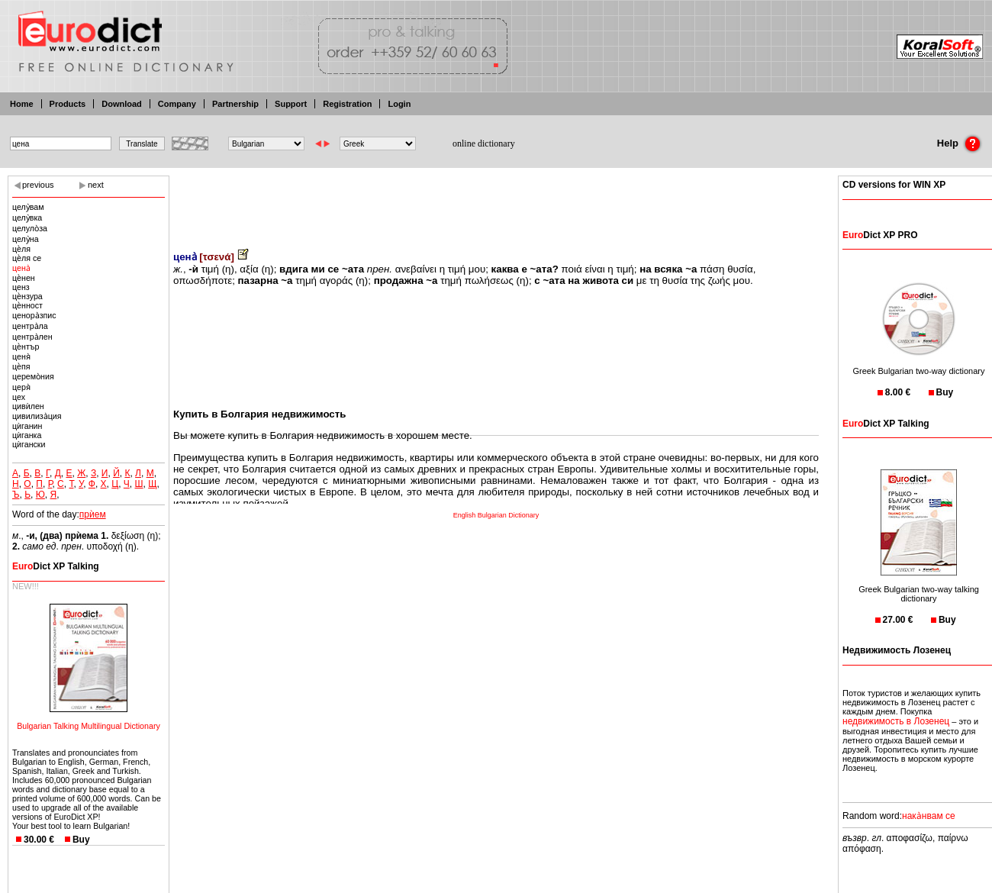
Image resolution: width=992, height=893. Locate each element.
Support (291, 103)
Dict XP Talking (55, 566)
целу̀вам (28, 206)
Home (22, 103)
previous (38, 184)
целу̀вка (27, 217)
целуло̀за (29, 228)
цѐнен (23, 277)
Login (399, 103)
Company (177, 103)
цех (18, 396)
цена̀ (21, 267)
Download (121, 103)
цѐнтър (25, 346)
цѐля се (26, 258)
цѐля (21, 248)
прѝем (92, 514)
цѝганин (27, 425)
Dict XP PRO (879, 235)
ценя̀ (21, 356)
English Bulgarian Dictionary (496, 515)
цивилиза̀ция (37, 416)
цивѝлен (28, 406)
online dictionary (484, 143)
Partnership (235, 103)
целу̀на (25, 238)
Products (68, 103)
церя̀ (21, 387)
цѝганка (26, 435)
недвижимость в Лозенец (895, 721)
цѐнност (27, 305)
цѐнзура (27, 296)
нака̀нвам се (928, 816)
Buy (81, 839)
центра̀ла (30, 325)
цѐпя (21, 366)
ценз (21, 287)
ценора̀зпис (34, 315)
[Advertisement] (496, 202)
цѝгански (28, 444)
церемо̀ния (33, 376)
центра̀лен (32, 336)
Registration (347, 103)
